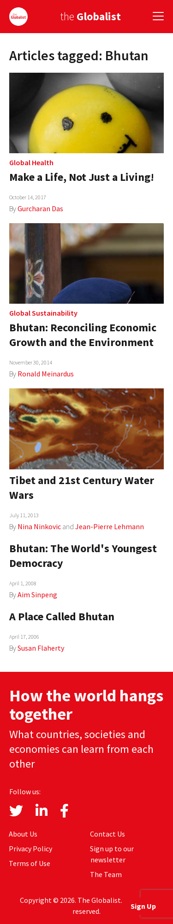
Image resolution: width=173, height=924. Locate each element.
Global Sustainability (43, 313)
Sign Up (143, 906)
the (90, 16)
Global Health (31, 162)
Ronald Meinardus (46, 373)
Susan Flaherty (41, 648)
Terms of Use (29, 863)
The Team (106, 874)
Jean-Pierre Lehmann (109, 526)
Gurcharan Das (40, 208)
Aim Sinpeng (37, 594)
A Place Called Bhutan (61, 616)
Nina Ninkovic (39, 526)
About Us (23, 833)
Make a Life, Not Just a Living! (81, 177)
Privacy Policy (30, 848)
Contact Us (107, 833)
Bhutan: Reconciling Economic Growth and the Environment (82, 334)
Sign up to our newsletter (112, 854)
